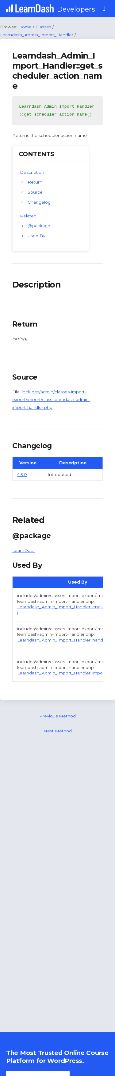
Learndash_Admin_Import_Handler (36, 34)
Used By (36, 235)
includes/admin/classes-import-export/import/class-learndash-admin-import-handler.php (51, 399)
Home (25, 26)
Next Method (58, 730)
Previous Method (57, 715)
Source (35, 192)
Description (32, 172)
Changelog (39, 202)
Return (35, 182)
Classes (43, 26)
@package (39, 225)
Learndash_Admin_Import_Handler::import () (63, 672)
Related (28, 215)
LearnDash (23, 550)
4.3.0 (22, 474)
